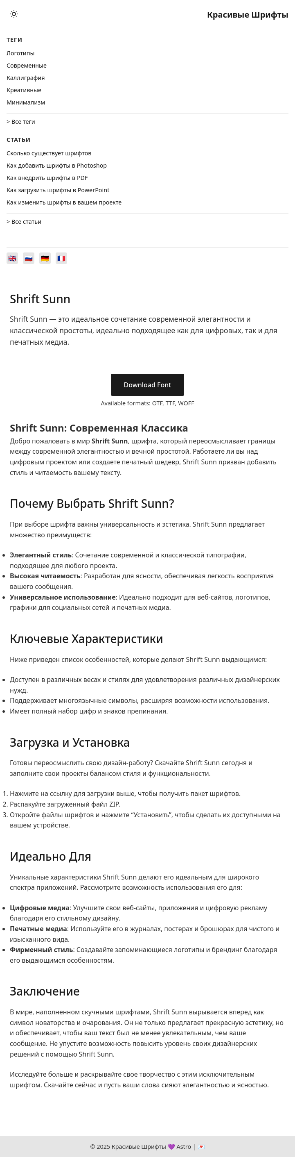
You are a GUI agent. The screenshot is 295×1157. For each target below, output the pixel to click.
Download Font (147, 384)
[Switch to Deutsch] (45, 258)
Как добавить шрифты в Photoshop (57, 165)
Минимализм (26, 102)
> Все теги (21, 121)
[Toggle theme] (14, 15)
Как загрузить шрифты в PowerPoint (58, 190)
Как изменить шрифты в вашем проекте (64, 202)
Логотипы (20, 53)
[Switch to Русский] (28, 258)
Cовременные (27, 65)
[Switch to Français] (61, 258)
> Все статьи (24, 221)
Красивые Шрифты (247, 14)
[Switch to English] (12, 258)
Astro (183, 1146)
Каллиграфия (26, 78)
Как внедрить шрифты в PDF (47, 178)
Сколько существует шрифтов (49, 153)
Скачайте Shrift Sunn (187, 762)
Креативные (24, 90)
